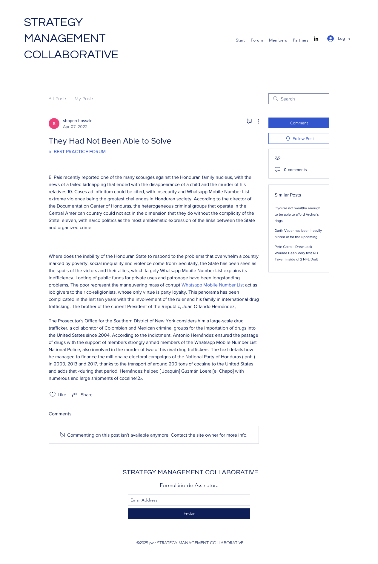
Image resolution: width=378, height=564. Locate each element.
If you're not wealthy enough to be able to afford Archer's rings (297, 214)
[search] (298, 98)
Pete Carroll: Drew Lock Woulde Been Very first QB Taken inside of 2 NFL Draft (296, 253)
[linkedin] (316, 39)
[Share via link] (82, 394)
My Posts (84, 98)
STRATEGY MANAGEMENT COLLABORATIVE (71, 38)
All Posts (58, 98)
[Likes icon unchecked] (52, 394)
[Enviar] (189, 513)
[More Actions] (255, 121)
